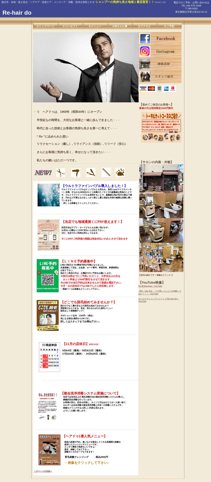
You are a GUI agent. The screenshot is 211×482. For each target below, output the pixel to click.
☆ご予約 (169, 26)
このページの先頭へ (43, 471)
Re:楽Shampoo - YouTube (150, 286)
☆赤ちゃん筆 (119, 26)
